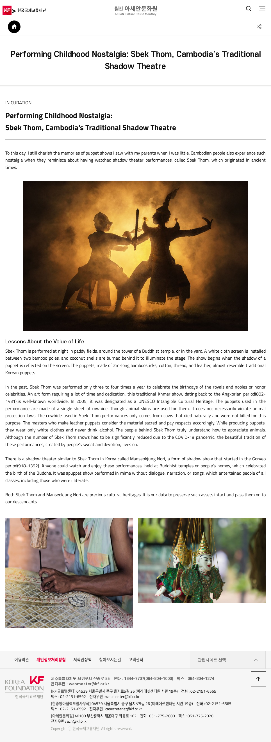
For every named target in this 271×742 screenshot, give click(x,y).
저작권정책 (82, 660)
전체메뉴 (262, 8)
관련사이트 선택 (228, 660)
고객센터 (136, 660)
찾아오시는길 (110, 660)
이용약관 (21, 660)
